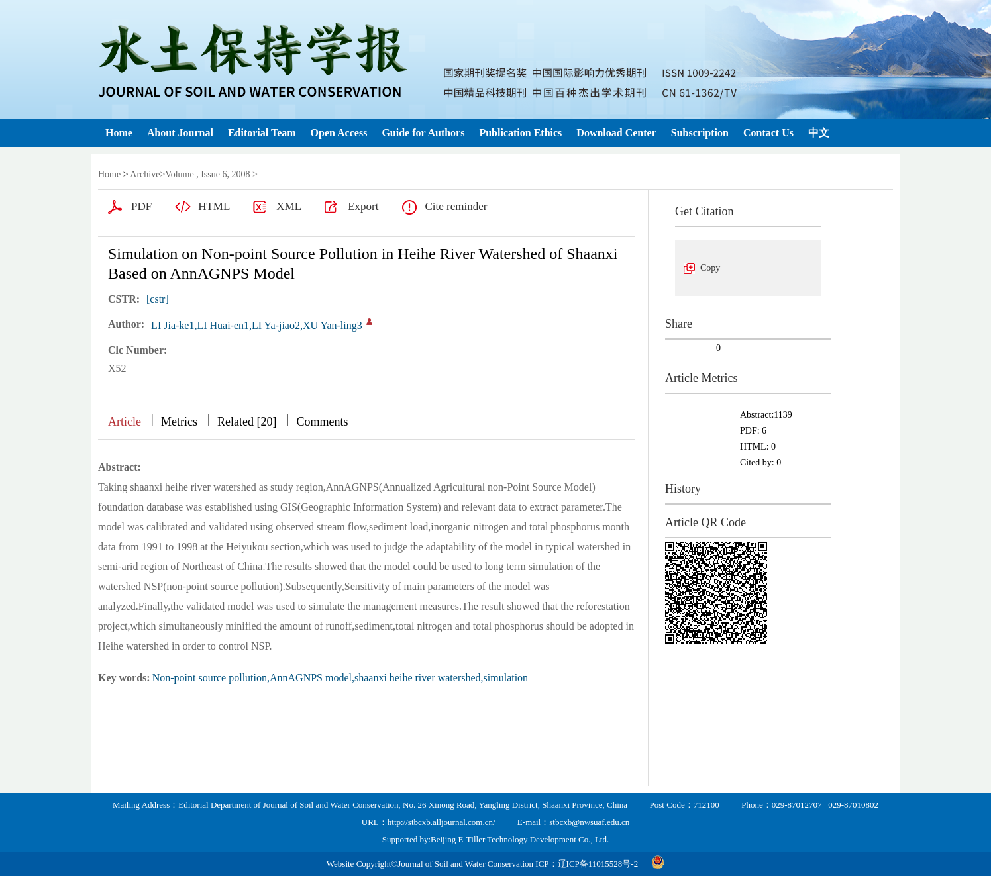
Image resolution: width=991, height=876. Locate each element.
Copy (710, 268)
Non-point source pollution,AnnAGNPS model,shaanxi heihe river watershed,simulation (340, 677)
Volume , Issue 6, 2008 (207, 174)
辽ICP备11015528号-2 (598, 864)
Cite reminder (456, 206)
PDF (141, 206)
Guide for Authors (423, 132)
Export (363, 206)
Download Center (616, 132)
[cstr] (157, 299)
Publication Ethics (520, 132)
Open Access (339, 132)
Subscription (700, 132)
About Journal (180, 132)
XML (288, 206)
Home (118, 132)
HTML (214, 206)
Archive (145, 174)
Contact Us (768, 132)
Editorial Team (262, 132)
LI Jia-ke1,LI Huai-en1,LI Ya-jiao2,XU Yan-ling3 (256, 325)
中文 (818, 132)
